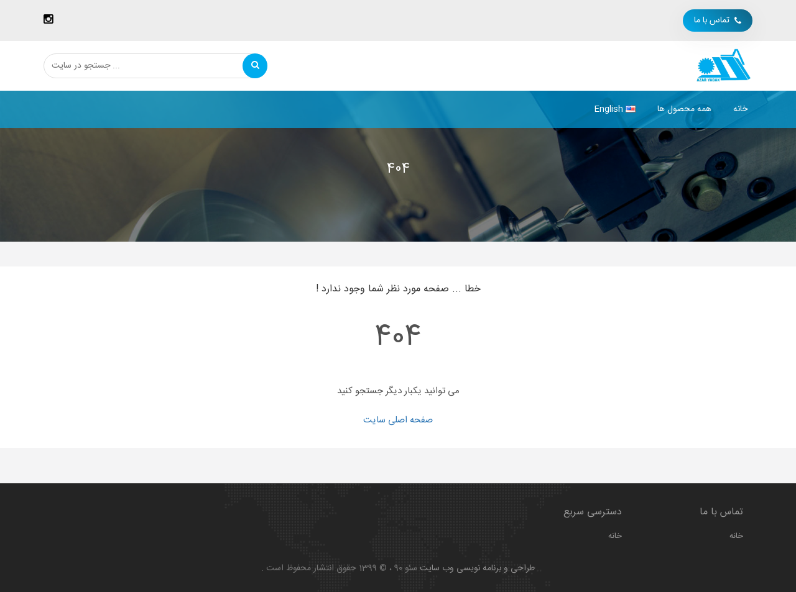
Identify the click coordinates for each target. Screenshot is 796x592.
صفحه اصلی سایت (398, 420)
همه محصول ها (684, 109)
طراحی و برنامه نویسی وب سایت (477, 568)
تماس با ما (717, 20)
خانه (740, 109)
